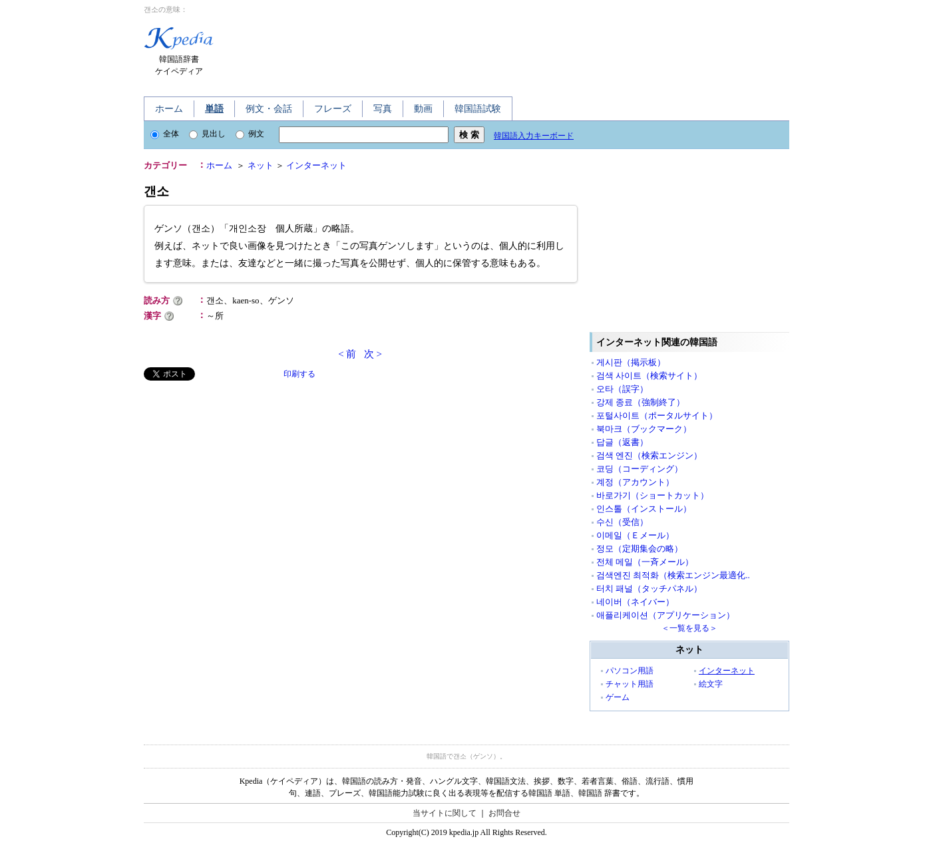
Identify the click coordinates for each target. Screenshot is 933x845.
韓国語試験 (478, 109)
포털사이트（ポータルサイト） (656, 416)
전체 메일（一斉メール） (644, 562)
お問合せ (504, 813)
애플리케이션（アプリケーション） (665, 615)
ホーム (169, 109)
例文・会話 (269, 109)
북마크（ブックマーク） (643, 429)
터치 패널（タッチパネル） (649, 588)
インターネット (316, 165)
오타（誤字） (622, 389)
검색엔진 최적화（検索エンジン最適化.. (673, 575)
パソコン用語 (629, 670)
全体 (164, 133)
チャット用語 (629, 684)
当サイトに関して (444, 813)
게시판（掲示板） (630, 362)
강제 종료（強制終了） (640, 402)
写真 (382, 109)
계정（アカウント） (635, 482)
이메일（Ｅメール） (635, 535)
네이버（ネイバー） (635, 602)
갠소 (156, 191)
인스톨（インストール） (643, 509)
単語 (214, 109)
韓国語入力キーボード (534, 135)
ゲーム (618, 697)
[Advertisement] (480, 52)
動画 (423, 109)
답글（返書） (622, 442)
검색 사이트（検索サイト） (649, 376)
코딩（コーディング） (639, 469)
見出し (207, 133)
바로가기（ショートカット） (652, 495)
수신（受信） (622, 522)
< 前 (347, 354)
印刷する (299, 374)
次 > (373, 354)
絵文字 (711, 684)
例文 (250, 133)
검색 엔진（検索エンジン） (649, 455)
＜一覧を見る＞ (689, 628)
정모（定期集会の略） (639, 549)
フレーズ (332, 109)
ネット (261, 165)
